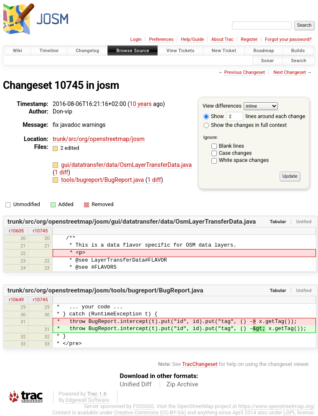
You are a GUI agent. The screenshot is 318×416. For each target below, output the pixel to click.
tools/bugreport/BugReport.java (103, 179)
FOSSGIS (143, 406)
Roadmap (263, 50)
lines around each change (265, 116)
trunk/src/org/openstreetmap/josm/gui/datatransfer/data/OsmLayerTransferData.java (132, 221)
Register (249, 39)
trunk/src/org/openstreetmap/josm (99, 139)
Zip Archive (182, 384)
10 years (141, 104)
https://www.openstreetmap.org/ (276, 406)
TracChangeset (200, 364)
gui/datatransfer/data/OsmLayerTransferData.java (126, 164)
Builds (298, 50)
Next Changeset (289, 72)
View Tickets (180, 50)
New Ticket (224, 50)
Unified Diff (136, 384)
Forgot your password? (288, 39)
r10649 (16, 300)
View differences (222, 106)
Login (136, 39)
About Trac (222, 39)
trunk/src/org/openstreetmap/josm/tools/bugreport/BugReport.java (106, 290)
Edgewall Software (87, 400)
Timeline (49, 50)
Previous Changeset (244, 72)
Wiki (18, 50)
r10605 (16, 231)
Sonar (267, 60)
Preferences (161, 39)
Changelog (87, 50)
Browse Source (132, 50)
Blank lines (231, 146)
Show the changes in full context (245, 125)
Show (214, 116)
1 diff (62, 172)
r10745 (40, 231)
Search (298, 60)
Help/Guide (192, 39)
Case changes (235, 153)
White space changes (244, 160)
